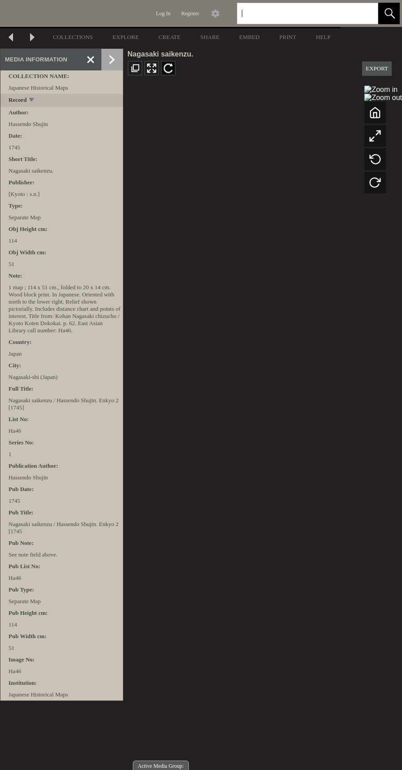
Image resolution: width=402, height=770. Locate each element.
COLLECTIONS (73, 37)
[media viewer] (262, 426)
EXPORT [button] (377, 68)
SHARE (209, 37)
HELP (323, 37)
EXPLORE (126, 37)
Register (190, 13)
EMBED (249, 37)
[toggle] (32, 100)
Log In (163, 13)
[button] (389, 13)
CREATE (169, 37)
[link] (364, 13)
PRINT (288, 37)
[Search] (297, 13)
